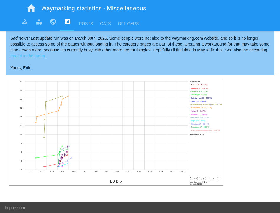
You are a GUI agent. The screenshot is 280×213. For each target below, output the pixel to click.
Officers (128, 24)
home (31, 8)
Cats (105, 24)
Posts (86, 24)
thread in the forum (27, 56)
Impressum (15, 207)
